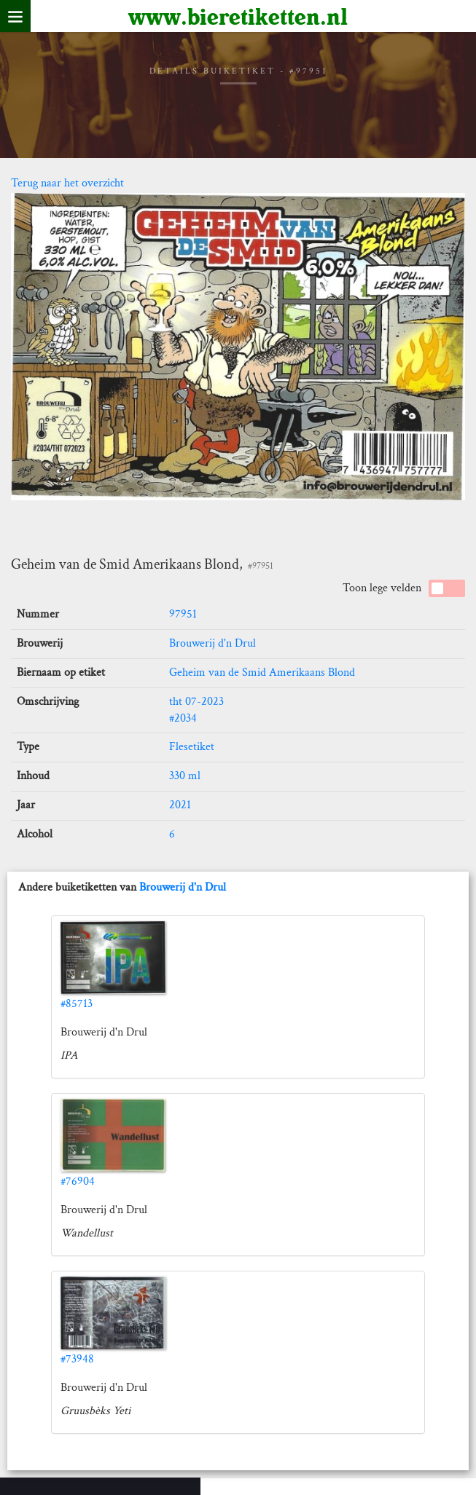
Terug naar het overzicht (67, 183)
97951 (183, 614)
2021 (180, 805)
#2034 (183, 718)
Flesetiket (191, 746)
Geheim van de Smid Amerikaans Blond (262, 672)
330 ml (184, 776)
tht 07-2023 (196, 701)
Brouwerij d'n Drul (212, 643)
